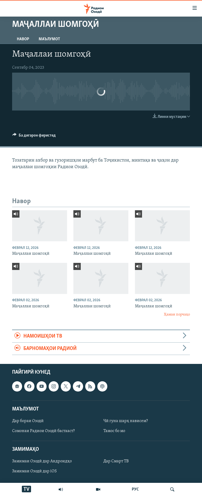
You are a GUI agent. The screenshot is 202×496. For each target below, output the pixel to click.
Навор (23, 39)
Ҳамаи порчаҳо (177, 315)
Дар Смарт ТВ (116, 461)
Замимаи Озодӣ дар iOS (34, 471)
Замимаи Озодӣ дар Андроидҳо (42, 461)
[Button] (34, 137)
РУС (135, 489)
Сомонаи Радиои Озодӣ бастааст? (43, 431)
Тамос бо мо (114, 431)
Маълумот (49, 39)
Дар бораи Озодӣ (28, 421)
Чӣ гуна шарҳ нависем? (125, 421)
